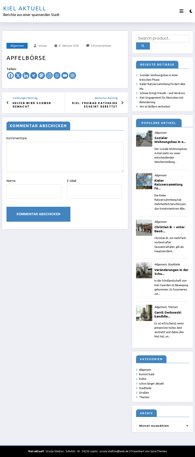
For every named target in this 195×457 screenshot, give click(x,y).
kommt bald (146, 373)
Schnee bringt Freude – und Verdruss (162, 92)
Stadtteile (145, 387)
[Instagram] (49, 75)
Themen (144, 396)
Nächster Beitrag (106, 98)
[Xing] (33, 75)
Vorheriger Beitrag (25, 98)
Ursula (42, 46)
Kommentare (65, 154)
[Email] (64, 75)
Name (33, 187)
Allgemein (17, 46)
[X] (18, 75)
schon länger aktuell (151, 382)
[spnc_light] (191, 11)
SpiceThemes (158, 450)
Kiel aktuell (24, 8)
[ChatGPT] (72, 75)
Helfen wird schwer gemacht (31, 104)
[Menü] (181, 11)
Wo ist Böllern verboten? (155, 105)
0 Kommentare (101, 46)
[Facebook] (10, 75)
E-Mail (94, 187)
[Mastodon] (41, 75)
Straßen (144, 391)
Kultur (143, 378)
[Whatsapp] (57, 75)
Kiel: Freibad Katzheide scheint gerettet (96, 104)
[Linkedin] (25, 75)
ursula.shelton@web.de (114, 450)
